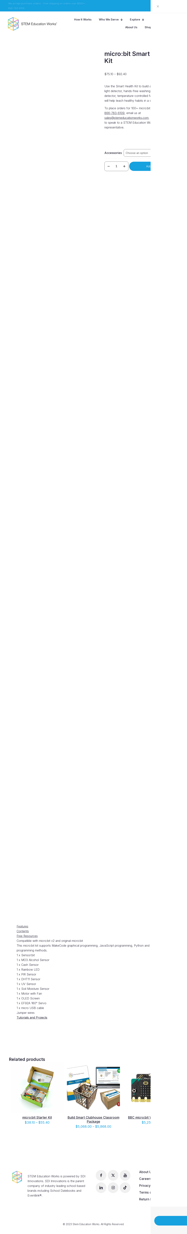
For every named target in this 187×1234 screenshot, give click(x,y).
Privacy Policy (150, 1185)
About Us (146, 1172)
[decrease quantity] (108, 166)
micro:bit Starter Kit (37, 1117)
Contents (23, 931)
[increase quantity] (124, 166)
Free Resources (27, 936)
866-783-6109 (16, 8)
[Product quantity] (116, 166)
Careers (145, 1179)
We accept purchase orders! (24, 3)
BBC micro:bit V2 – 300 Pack (149, 1117)
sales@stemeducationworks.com (126, 118)
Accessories (113, 153)
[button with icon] (101, 1175)
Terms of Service (152, 1192)
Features (22, 926)
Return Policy (149, 1199)
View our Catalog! (169, 5)
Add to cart (153, 166)
